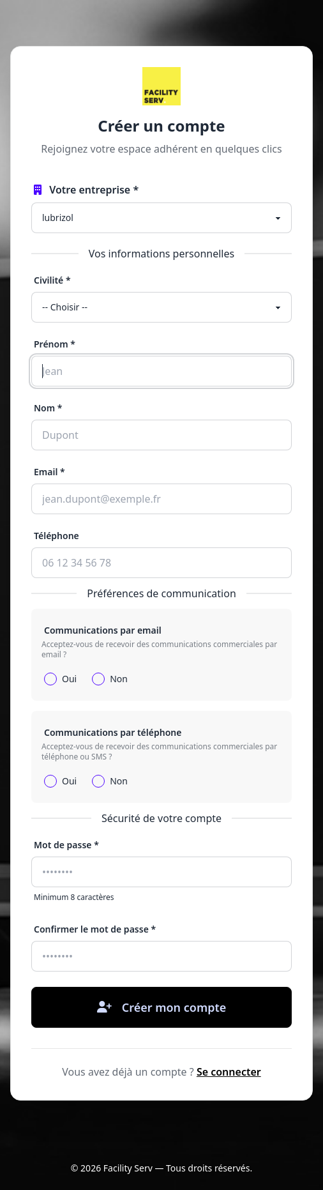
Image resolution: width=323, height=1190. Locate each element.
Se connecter (229, 1072)
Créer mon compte (162, 1007)
